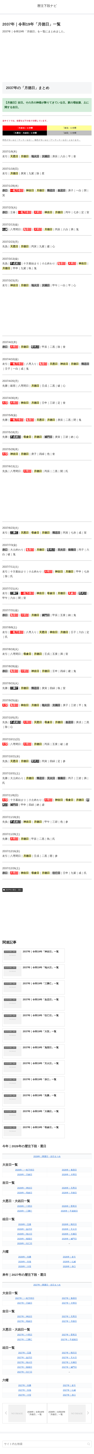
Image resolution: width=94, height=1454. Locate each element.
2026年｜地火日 (24, 1138)
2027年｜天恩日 (69, 1220)
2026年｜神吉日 (24, 1092)
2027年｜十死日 (24, 1238)
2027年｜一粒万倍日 (24, 1202)
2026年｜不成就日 (69, 1115)
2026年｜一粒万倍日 (24, 1074)
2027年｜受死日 (69, 1238)
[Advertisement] (47, 58)
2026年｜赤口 (69, 1170)
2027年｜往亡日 (24, 1276)
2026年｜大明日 (69, 1078)
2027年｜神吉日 (24, 1220)
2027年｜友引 (69, 1289)
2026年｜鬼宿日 (69, 1074)
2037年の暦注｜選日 (12, 890)
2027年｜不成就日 (69, 1243)
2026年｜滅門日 (69, 1143)
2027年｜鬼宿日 (69, 1202)
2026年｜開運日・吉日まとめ (47, 1060)
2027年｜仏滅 (69, 1294)
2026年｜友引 (69, 1161)
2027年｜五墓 (24, 1257)
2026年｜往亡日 (24, 1147)
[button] (88, 1348)
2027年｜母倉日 (24, 1225)
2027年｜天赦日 (24, 1207)
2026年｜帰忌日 (69, 1128)
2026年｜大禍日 (69, 1138)
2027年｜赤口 (69, 1299)
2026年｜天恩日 (69, 1092)
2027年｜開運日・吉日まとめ (47, 1189)
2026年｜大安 (24, 1170)
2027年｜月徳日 (69, 1225)
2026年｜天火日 (69, 1133)
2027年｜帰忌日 (69, 1257)
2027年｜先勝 (24, 1289)
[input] (47, 1348)
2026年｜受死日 (69, 1110)
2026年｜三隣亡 (24, 1115)
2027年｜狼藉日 (24, 1271)
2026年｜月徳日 (69, 1097)
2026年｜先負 (24, 1166)
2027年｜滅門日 (69, 1271)
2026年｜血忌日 (24, 1133)
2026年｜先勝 (24, 1161)
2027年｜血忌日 (24, 1261)
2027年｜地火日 (24, 1266)
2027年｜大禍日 (69, 1266)
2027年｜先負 (24, 1294)
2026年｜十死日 (24, 1110)
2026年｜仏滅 (69, 1166)
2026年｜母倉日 (24, 1097)
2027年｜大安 (24, 1299)
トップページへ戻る (24, 1444)
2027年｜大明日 (69, 1207)
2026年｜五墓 (24, 1128)
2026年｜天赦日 (24, 1078)
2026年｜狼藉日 (24, 1143)
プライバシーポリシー (70, 1444)
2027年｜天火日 (69, 1261)
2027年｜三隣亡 (24, 1243)
